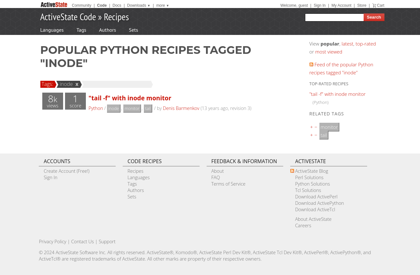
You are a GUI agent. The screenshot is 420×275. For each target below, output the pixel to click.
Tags (81, 30)
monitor (132, 108)
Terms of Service (228, 184)
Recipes (116, 16)
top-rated (366, 43)
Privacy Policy (52, 241)
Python (95, 108)
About (217, 171)
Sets (133, 30)
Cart (380, 5)
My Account (341, 5)
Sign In (319, 5)
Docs (116, 5)
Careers (303, 225)
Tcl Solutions (308, 190)
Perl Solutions (309, 177)
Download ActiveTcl (315, 209)
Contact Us (82, 241)
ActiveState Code (68, 16)
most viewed (328, 51)
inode (65, 84)
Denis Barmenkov (181, 108)
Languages (52, 30)
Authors (107, 30)
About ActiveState (313, 219)
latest (347, 43)
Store (361, 5)
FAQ (215, 177)
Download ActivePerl (316, 197)
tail (148, 108)
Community (81, 5)
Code (102, 5)
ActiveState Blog (311, 171)
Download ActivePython (319, 203)
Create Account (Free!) (66, 171)
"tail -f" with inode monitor (129, 98)
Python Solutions (312, 184)
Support (107, 241)
